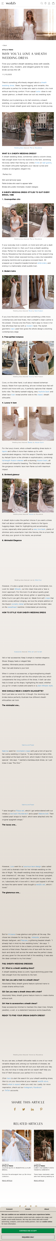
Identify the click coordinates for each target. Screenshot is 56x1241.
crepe (47, 598)
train (13, 394)
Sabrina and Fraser (28, 745)
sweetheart (13, 607)
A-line (37, 162)
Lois (12, 866)
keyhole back (44, 391)
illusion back (42, 460)
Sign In (49, 3)
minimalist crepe (23, 751)
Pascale (24, 940)
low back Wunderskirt (19, 813)
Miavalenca (38, 148)
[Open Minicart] (53, 3)
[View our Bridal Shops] (45, 3)
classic (40, 394)
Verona (31, 514)
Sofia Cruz (38, 580)
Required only (28, 1237)
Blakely (30, 442)
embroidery (42, 263)
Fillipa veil (20, 810)
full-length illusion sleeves (12, 460)
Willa (30, 651)
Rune (30, 311)
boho (38, 91)
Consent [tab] (9, 1209)
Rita (31, 148)
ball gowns (47, 162)
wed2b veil (40, 884)
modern (29, 325)
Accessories (18, 651)
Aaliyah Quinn (39, 442)
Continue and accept (28, 1231)
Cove (30, 376)
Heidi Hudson (38, 311)
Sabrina (5, 751)
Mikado (18, 589)
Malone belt (44, 813)
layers (4, 451)
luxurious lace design (32, 866)
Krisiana (11, 934)
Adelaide (35, 937)
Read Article (7, 1180)
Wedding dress (19, 148)
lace (13, 328)
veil (33, 651)
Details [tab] (28, 1209)
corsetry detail (18, 604)
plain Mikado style (45, 685)
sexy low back (39, 529)
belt (41, 651)
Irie (38, 651)
